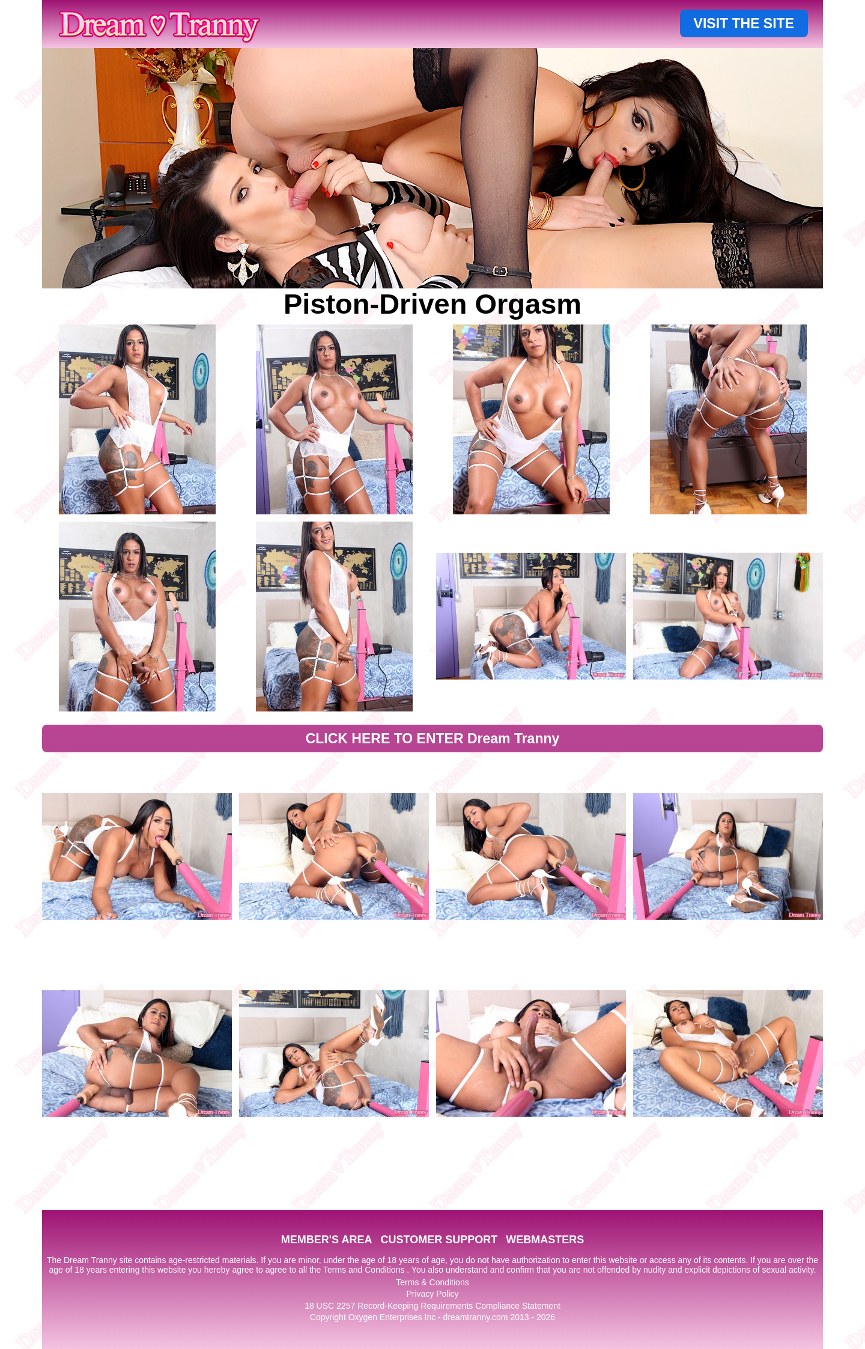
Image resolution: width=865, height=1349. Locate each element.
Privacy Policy (432, 1294)
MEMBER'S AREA (326, 1239)
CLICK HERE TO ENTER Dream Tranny (433, 738)
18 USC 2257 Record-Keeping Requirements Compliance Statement (432, 1306)
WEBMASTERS (545, 1239)
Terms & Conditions (432, 1282)
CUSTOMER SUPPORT (438, 1239)
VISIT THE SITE (744, 23)
